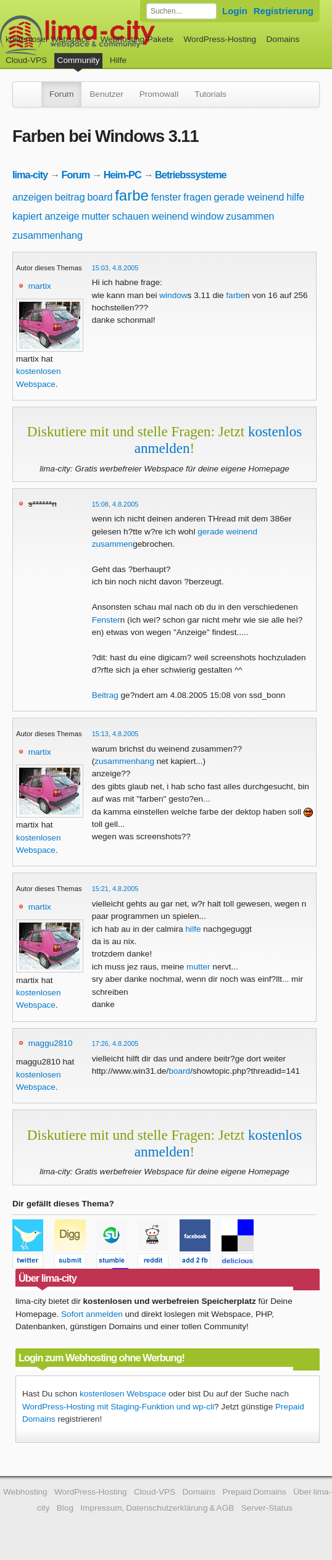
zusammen (250, 216)
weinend (170, 216)
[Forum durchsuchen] (181, 11)
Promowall (158, 94)
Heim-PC (122, 174)
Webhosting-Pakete (137, 39)
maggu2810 (50, 1043)
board (99, 197)
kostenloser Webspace (48, 39)
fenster (166, 197)
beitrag (70, 197)
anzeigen (32, 197)
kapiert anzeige (46, 216)
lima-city (30, 174)
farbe (132, 195)
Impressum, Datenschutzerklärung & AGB (157, 1507)
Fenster (106, 619)
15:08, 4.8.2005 (115, 504)
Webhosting (25, 1491)
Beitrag (105, 695)
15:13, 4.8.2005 (115, 733)
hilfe (295, 197)
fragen (197, 197)
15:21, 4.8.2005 (115, 888)
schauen (130, 216)
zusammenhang (47, 235)
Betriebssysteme (190, 174)
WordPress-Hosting (219, 39)
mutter (95, 216)
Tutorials (210, 94)
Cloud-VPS (26, 60)
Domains (283, 39)
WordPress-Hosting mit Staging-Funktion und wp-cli (118, 1406)
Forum (61, 94)
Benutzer (106, 94)
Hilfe (118, 60)
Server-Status (267, 1507)
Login (234, 11)
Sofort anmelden (92, 1314)
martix (39, 286)
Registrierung (283, 11)
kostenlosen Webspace (123, 1393)
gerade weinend (249, 197)
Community (78, 60)
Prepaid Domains (254, 1491)
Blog (65, 1507)
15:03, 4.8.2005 (115, 268)
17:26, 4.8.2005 (115, 1043)
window (207, 216)
